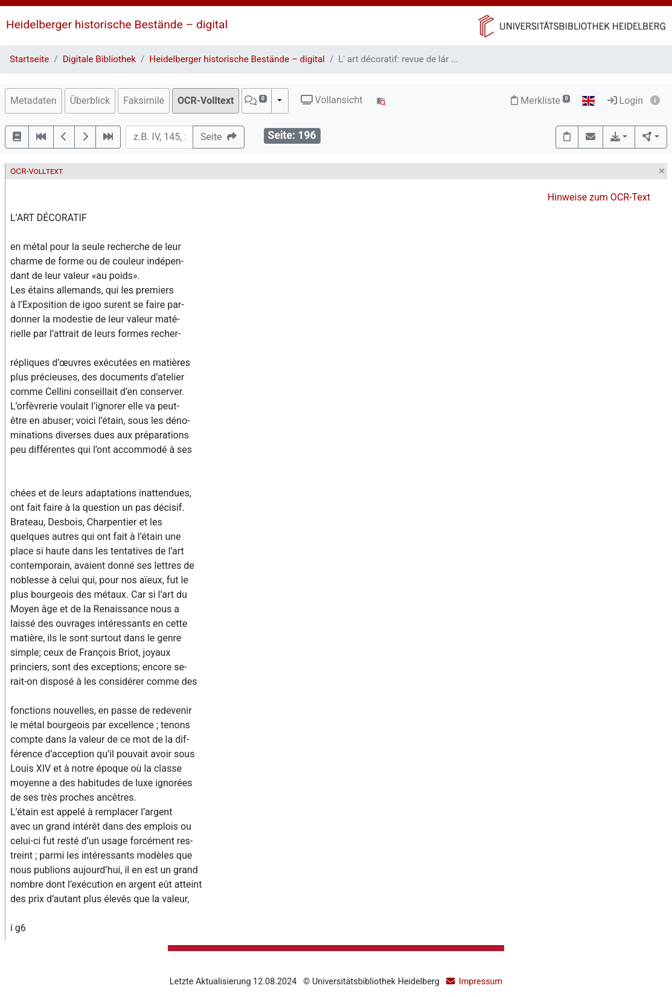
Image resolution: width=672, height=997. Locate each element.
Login (625, 100)
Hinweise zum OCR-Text (599, 197)
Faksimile (143, 100)
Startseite (29, 59)
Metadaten (33, 100)
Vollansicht (332, 100)
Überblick (90, 100)
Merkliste (540, 100)
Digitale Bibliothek (99, 59)
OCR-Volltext (206, 100)
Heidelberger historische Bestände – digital (117, 24)
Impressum (480, 981)
